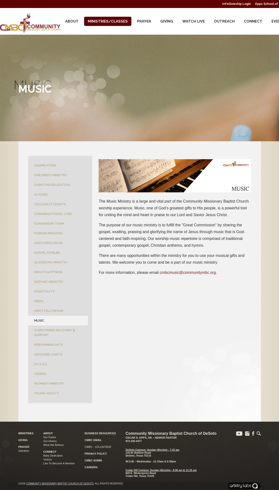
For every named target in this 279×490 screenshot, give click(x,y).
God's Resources (48, 243)
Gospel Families (47, 252)
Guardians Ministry (51, 262)
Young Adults (46, 393)
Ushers (40, 374)
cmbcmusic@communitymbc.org (188, 272)
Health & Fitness (48, 272)
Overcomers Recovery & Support (54, 332)
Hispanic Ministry (49, 282)
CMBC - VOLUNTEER (98, 446)
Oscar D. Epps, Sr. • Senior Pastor (151, 437)
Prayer (144, 21)
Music (39, 320)
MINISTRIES (26, 433)
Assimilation (45, 165)
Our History (50, 441)
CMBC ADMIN (93, 460)
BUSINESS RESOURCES (100, 433)
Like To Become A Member (59, 463)
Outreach (224, 21)
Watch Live (193, 21)
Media (39, 301)
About (72, 21)
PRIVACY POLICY (96, 453)
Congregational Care (53, 214)
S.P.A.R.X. (41, 364)
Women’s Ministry (49, 383)
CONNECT (253, 21)
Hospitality (44, 291)
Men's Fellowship (49, 311)
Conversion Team (49, 223)
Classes (41, 194)
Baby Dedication (53, 455)
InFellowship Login (236, 4)
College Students (50, 204)
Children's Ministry (50, 175)
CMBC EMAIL (93, 440)
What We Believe (53, 444)
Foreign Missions (48, 233)
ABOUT (48, 433)
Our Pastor (49, 437)
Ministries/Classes (108, 21)
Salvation (23, 450)
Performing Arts (48, 345)
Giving (166, 21)
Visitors (47, 459)
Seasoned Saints (48, 354)
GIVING (23, 440)
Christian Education (52, 185)
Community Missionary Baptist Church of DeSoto (60, 483)
